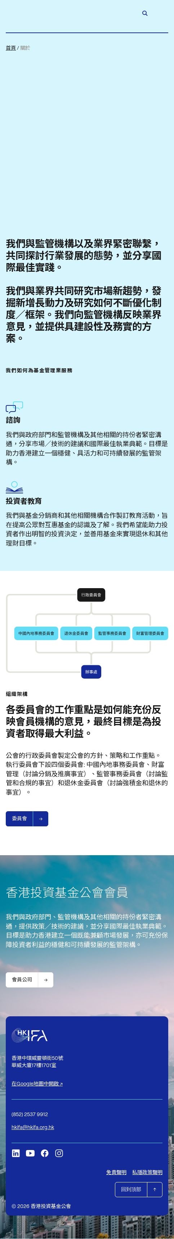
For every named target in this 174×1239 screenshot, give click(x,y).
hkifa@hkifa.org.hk (33, 1127)
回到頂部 (131, 1189)
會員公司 (22, 979)
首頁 (11, 48)
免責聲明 (116, 1172)
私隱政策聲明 (147, 1172)
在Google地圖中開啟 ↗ (37, 1084)
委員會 (19, 818)
